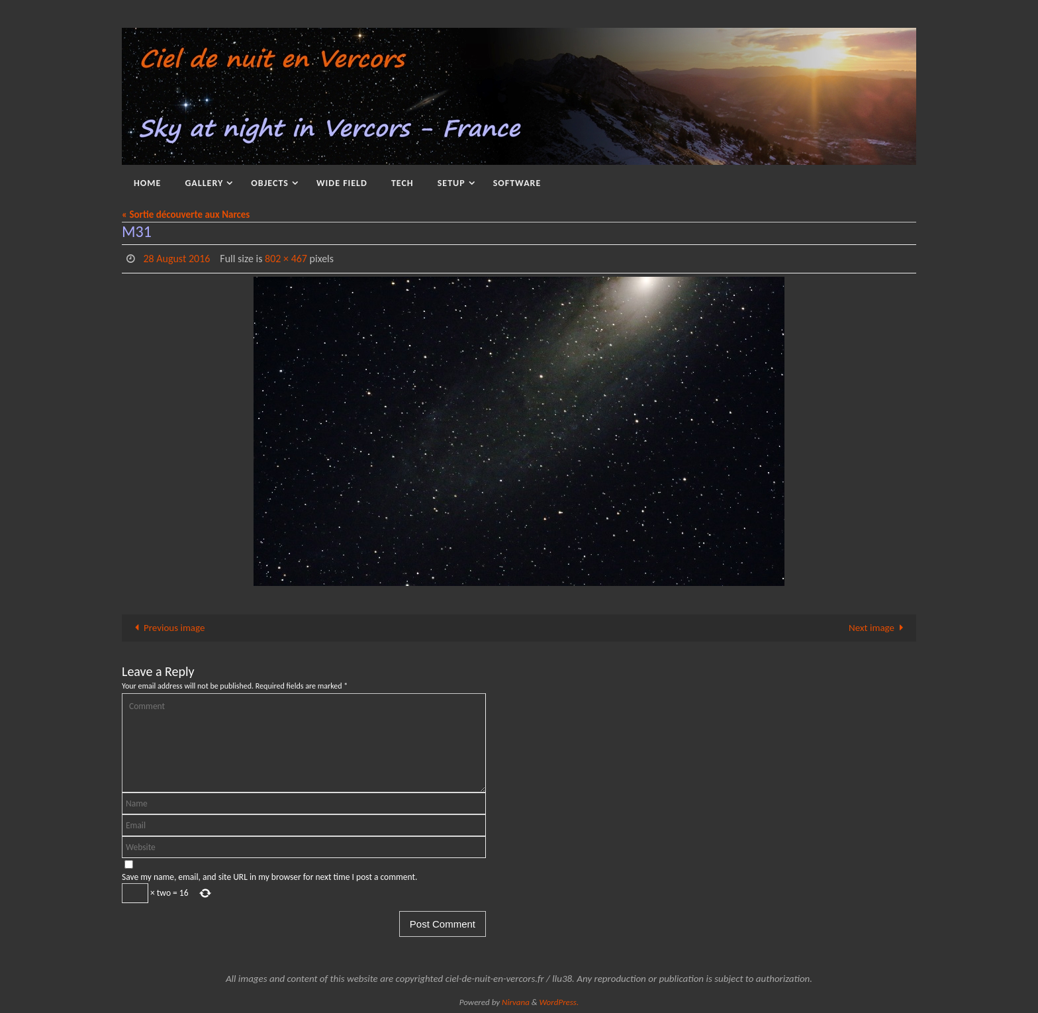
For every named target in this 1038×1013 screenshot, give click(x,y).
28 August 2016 (176, 258)
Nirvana (516, 1002)
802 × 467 (286, 258)
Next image (878, 628)
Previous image (167, 628)
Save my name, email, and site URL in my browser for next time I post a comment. (269, 877)
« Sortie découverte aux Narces (186, 214)
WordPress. (559, 1002)
